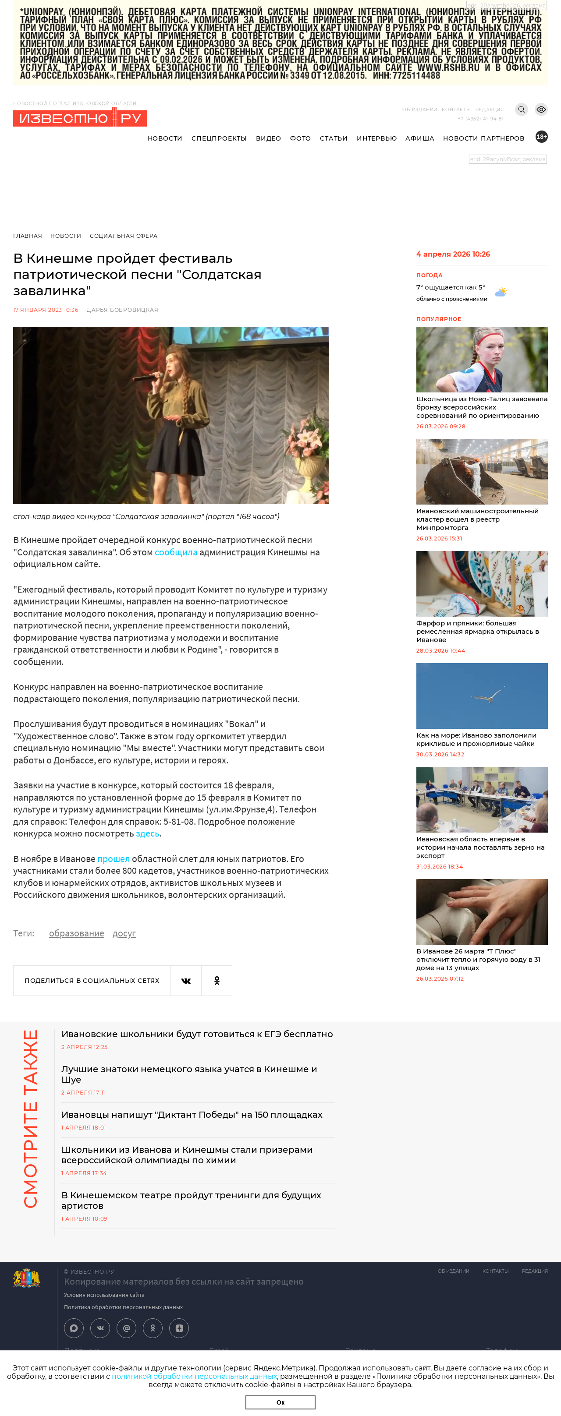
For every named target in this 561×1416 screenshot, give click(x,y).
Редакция (490, 110)
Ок (280, 1402)
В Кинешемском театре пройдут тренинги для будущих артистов (191, 1200)
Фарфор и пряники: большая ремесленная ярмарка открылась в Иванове (482, 597)
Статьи (334, 138)
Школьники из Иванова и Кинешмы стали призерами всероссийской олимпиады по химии (187, 1154)
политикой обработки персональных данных (194, 1376)
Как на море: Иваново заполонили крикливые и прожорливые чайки (482, 705)
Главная (28, 236)
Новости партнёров (484, 138)
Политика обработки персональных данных (123, 1307)
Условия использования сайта (104, 1295)
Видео (268, 138)
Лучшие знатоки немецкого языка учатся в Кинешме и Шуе (189, 1074)
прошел (113, 858)
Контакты (456, 110)
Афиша (419, 138)
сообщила (176, 552)
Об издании (419, 110)
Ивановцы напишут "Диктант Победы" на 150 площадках (192, 1114)
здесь (148, 833)
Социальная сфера (124, 236)
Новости (165, 138)
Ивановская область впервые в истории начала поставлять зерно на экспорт (482, 813)
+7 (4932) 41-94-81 (481, 119)
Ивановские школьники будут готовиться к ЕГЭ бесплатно (197, 1034)
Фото (300, 138)
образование (76, 933)
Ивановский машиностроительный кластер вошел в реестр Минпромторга (482, 485)
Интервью (377, 138)
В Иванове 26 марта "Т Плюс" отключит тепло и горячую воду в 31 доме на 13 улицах (482, 925)
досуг (124, 933)
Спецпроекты (219, 138)
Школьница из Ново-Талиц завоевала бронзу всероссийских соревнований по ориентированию (482, 373)
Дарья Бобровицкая (123, 310)
